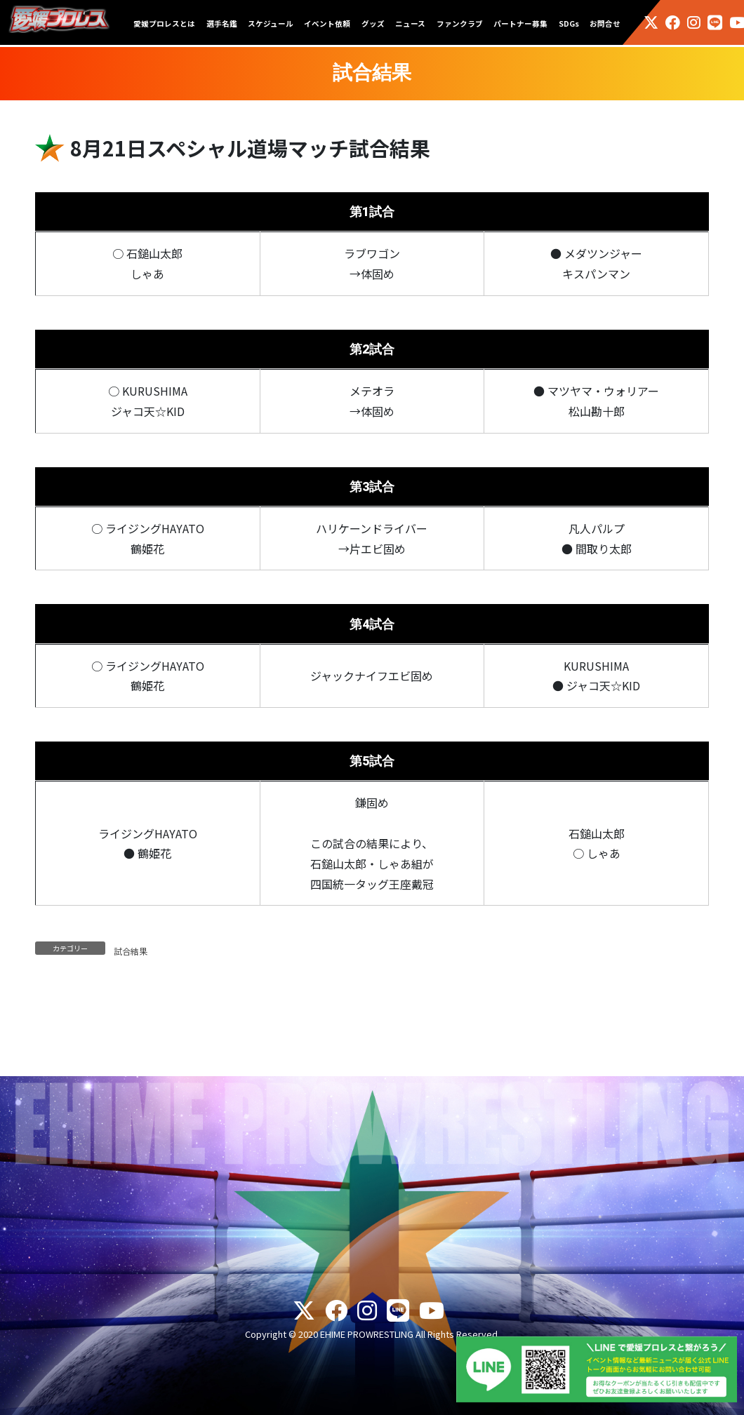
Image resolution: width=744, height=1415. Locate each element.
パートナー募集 (520, 23)
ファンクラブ (460, 23)
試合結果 (130, 951)
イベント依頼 (327, 23)
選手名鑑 (221, 23)
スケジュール (270, 23)
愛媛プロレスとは (164, 23)
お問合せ (605, 23)
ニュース (410, 23)
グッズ (373, 23)
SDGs (569, 23)
